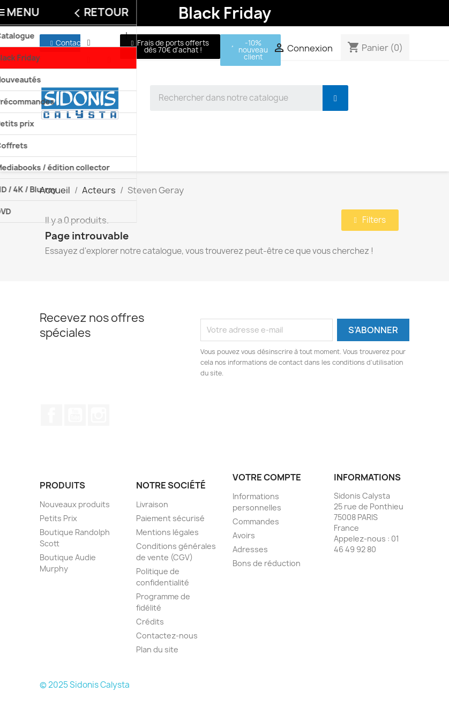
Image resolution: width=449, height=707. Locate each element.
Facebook (51, 415)
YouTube (75, 415)
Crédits (150, 621)
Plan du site (157, 649)
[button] (67, 43)
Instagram (98, 415)
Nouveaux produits (75, 504)
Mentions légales (167, 532)
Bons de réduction (267, 563)
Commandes (256, 521)
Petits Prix (58, 518)
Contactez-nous (167, 635)
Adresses (250, 549)
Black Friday (224, 13)
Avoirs (244, 535)
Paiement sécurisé (170, 518)
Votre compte (267, 477)
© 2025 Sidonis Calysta (85, 684)
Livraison (152, 504)
